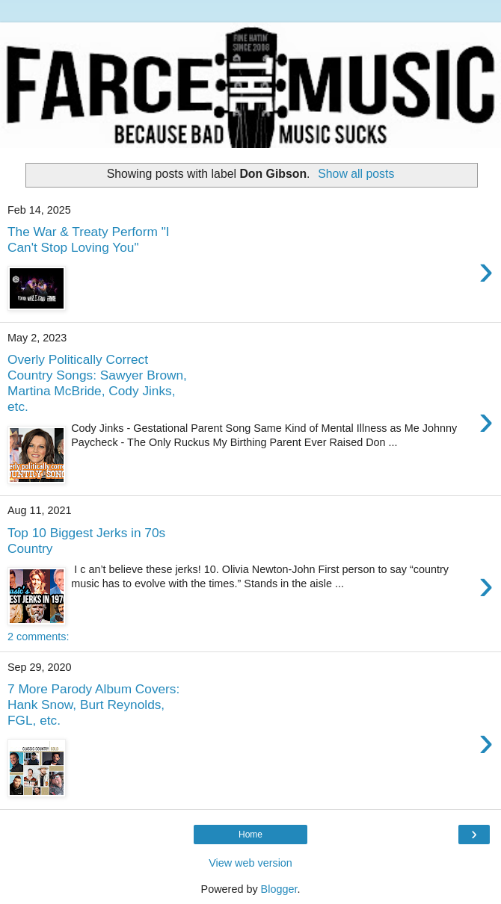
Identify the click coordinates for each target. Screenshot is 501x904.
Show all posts (356, 173)
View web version (250, 863)
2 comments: (38, 637)
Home (250, 834)
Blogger (279, 889)
